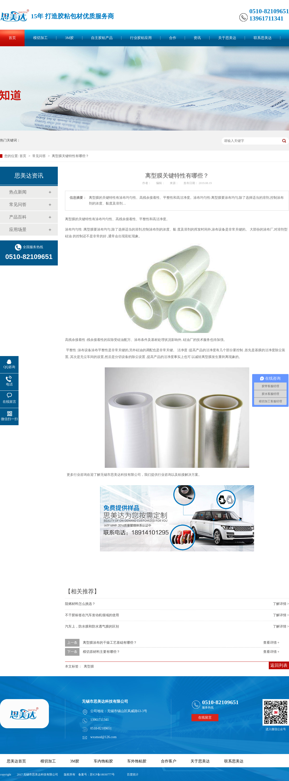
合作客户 (168, 761)
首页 (12, 38)
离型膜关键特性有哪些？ (70, 156)
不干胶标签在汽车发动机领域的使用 (92, 615)
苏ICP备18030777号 (102, 774)
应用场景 (17, 229)
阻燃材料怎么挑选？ (80, 604)
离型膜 (89, 666)
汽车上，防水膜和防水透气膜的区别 (92, 626)
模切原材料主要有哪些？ (101, 652)
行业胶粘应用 (141, 38)
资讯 (197, 38)
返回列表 (279, 665)
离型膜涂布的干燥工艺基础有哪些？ (110, 642)
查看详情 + (271, 642)
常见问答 (39, 156)
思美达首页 (16, 761)
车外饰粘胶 (136, 761)
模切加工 (40, 38)
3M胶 (69, 38)
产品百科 (17, 217)
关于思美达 (227, 38)
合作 (172, 38)
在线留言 (205, 717)
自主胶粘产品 (102, 38)
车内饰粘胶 (103, 761)
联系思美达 (263, 38)
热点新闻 (17, 192)
